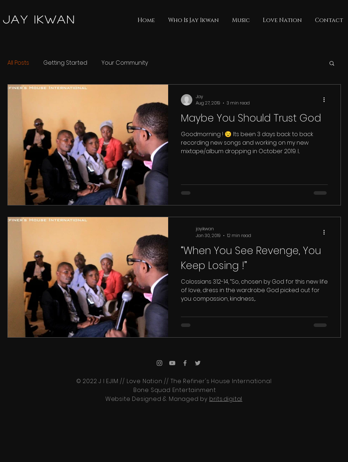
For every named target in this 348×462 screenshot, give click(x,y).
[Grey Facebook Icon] (185, 363)
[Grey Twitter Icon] (197, 363)
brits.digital (225, 399)
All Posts (18, 63)
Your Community (124, 63)
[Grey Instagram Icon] (159, 363)
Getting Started (65, 63)
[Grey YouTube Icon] (172, 363)
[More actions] (326, 100)
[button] (331, 64)
